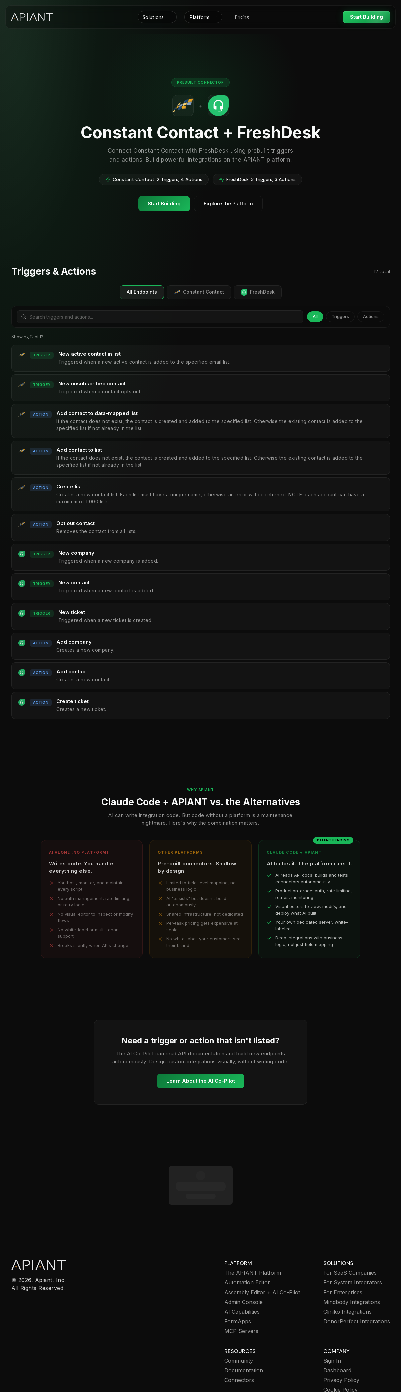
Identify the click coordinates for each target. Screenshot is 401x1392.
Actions (371, 316)
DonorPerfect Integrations (356, 1283)
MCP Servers (241, 1292)
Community (238, 1322)
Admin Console (243, 1263)
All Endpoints (142, 292)
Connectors (239, 1341)
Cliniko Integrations (347, 1273)
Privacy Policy (341, 1341)
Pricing (242, 17)
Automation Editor (247, 1244)
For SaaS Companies (350, 1234)
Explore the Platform (228, 203)
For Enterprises (342, 1254)
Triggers (340, 316)
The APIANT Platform (252, 1234)
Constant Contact (199, 292)
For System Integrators (352, 1244)
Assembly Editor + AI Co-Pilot (262, 1254)
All (315, 316)
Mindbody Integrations (351, 1263)
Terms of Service (345, 1361)
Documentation (243, 1332)
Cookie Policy (340, 1351)
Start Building (366, 17)
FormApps (237, 1283)
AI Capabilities (242, 1273)
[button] (157, 17)
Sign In (332, 1322)
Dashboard (337, 1332)
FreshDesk (258, 292)
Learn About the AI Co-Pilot (200, 1081)
